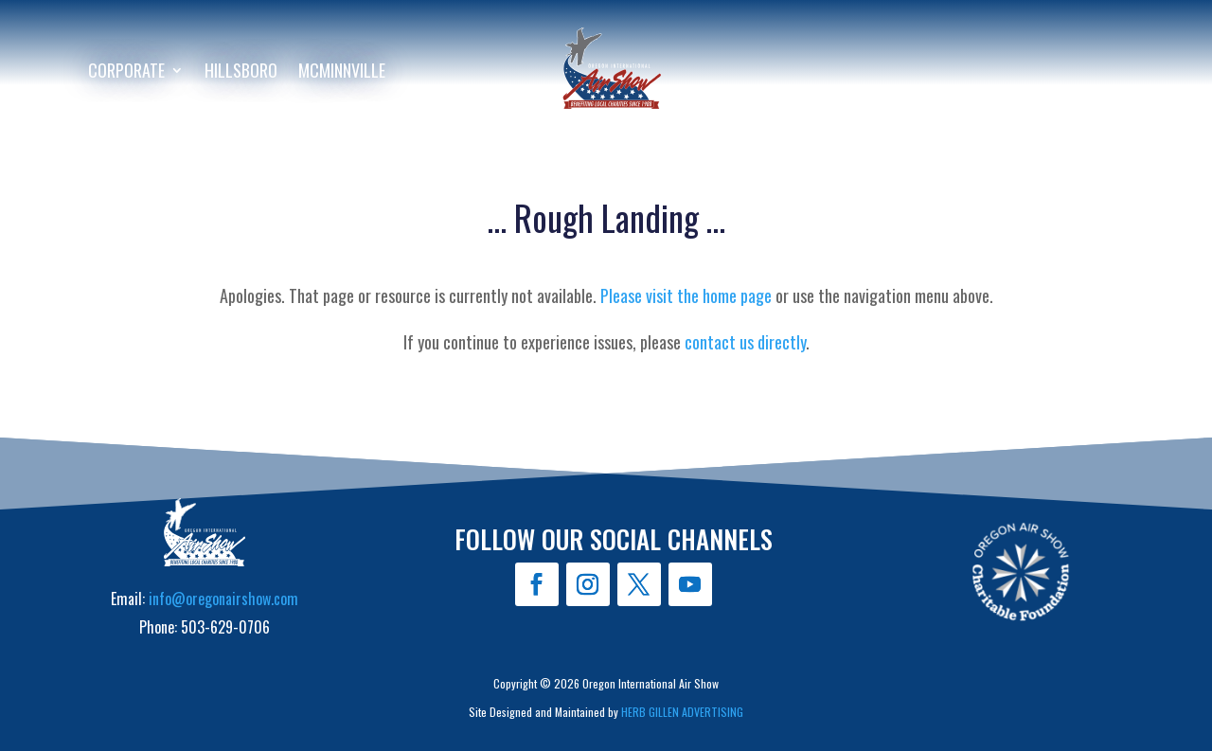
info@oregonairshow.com (223, 598)
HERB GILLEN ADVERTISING (682, 712)
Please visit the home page (686, 295)
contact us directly (745, 342)
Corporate (126, 72)
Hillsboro (241, 72)
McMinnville (341, 72)
